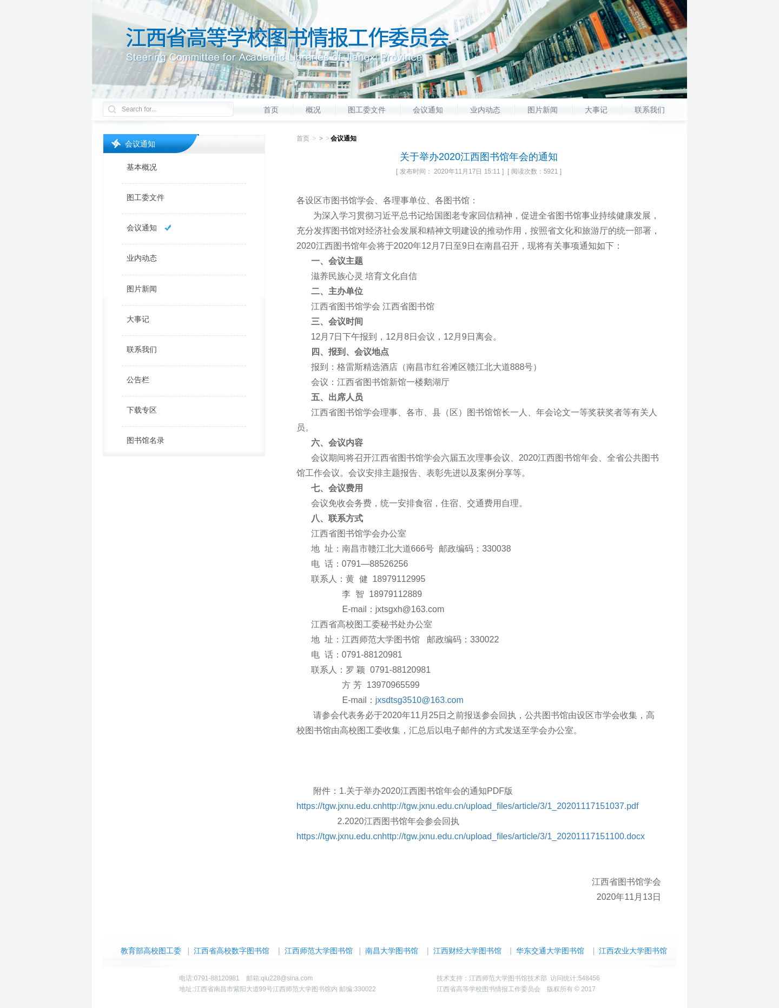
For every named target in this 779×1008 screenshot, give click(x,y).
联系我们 (650, 109)
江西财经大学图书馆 (467, 950)
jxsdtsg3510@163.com (419, 700)
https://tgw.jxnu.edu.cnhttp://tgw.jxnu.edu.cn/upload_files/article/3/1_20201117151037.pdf (467, 806)
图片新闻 (542, 109)
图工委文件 (367, 109)
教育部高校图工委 (151, 950)
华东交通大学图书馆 (550, 950)
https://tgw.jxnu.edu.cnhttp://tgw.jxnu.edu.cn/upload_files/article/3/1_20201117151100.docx (470, 836)
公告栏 (138, 379)
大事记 (596, 109)
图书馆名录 (145, 440)
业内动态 (485, 109)
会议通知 (428, 109)
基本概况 (142, 167)
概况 (313, 109)
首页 (271, 109)
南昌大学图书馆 (391, 950)
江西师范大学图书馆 (319, 950)
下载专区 (142, 410)
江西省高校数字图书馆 (231, 950)
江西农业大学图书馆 (633, 950)
